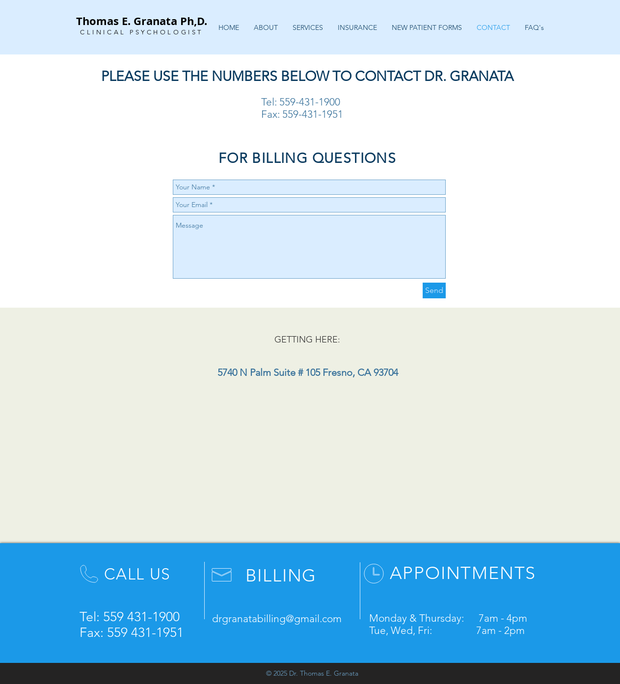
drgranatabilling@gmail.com (277, 618)
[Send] (434, 290)
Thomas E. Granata (126, 20)
